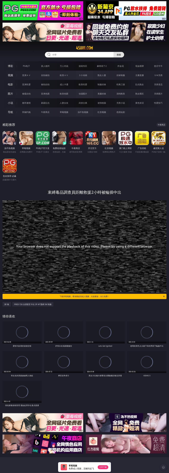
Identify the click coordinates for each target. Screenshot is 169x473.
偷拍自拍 (45, 84)
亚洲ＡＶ (26, 75)
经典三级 (120, 84)
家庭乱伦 (45, 102)
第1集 (6, 304)
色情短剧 (120, 112)
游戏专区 (83, 66)
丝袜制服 (120, 75)
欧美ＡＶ (64, 75)
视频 (10, 75)
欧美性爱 (83, 84)
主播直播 (139, 75)
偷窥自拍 (26, 93)
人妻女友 (64, 102)
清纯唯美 (120, 93)
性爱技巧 (158, 102)
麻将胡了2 (102, 66)
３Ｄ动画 (83, 75)
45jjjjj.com (84, 48)
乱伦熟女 (139, 84)
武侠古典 (83, 102)
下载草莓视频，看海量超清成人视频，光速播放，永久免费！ (112, 296)
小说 (10, 103)
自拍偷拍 (45, 75)
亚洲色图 (45, 93)
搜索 (119, 54)
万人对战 (64, 66)
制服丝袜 (102, 84)
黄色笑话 (139, 102)
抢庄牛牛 (158, 66)
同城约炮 (26, 112)
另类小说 (120, 102)
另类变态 (158, 84)
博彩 (10, 66)
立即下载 (103, 467)
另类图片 (158, 93)
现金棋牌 (139, 66)
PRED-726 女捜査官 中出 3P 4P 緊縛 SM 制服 (32, 304)
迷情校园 (102, 102)
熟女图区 (139, 93)
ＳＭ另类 (158, 75)
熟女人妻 (102, 75)
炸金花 (121, 66)
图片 (10, 93)
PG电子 (26, 66)
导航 (10, 112)
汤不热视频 (83, 112)
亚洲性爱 (26, 84)
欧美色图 (64, 93)
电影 (10, 84)
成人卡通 (64, 84)
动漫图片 (83, 93)
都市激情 (26, 102)
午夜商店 (45, 112)
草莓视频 (64, 112)
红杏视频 (102, 112)
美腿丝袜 (102, 93)
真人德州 (45, 66)
